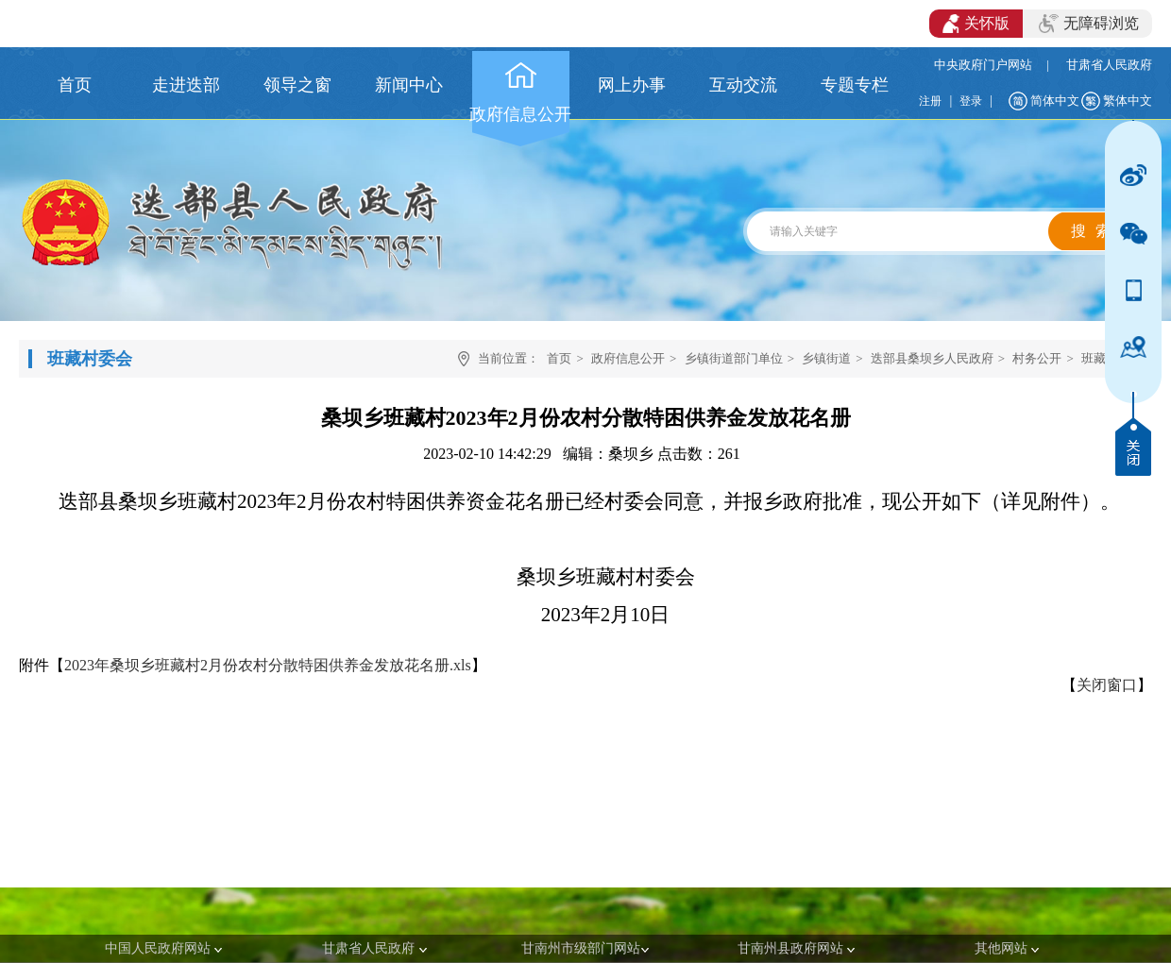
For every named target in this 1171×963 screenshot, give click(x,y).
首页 (559, 358)
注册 (930, 101)
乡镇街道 (826, 358)
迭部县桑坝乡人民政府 (932, 358)
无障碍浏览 (1089, 23)
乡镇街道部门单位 (734, 358)
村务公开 (1036, 358)
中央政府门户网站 (983, 65)
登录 (970, 101)
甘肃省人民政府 (1109, 65)
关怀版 (976, 23)
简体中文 (1054, 100)
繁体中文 (1127, 100)
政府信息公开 (628, 358)
